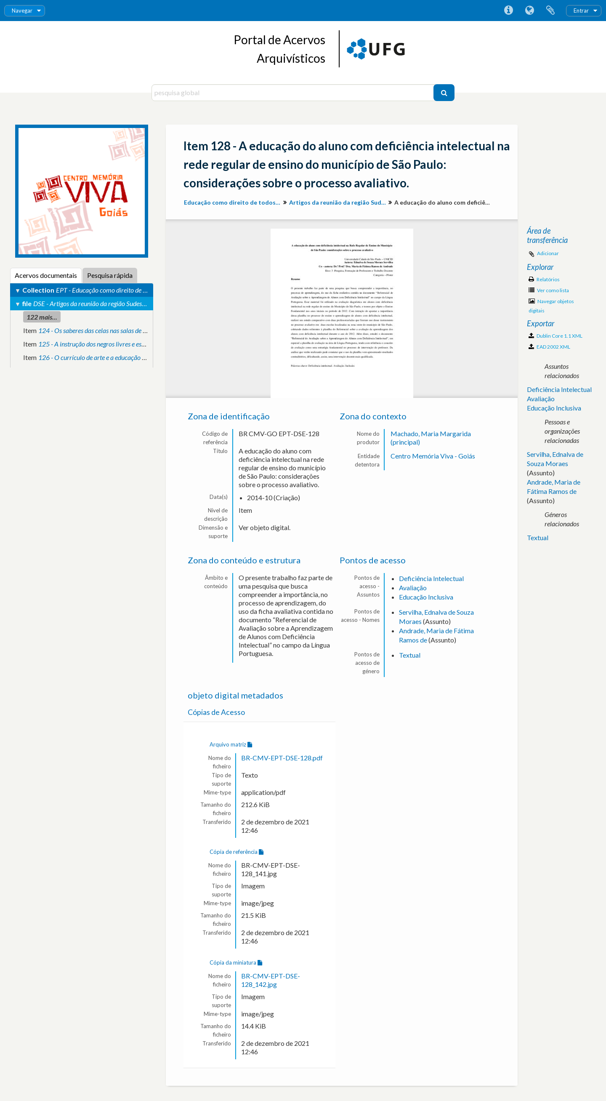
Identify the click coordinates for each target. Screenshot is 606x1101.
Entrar (581, 10)
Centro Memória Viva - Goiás (433, 456)
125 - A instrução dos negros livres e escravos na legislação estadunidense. (137, 344)
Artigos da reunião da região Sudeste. (338, 202)
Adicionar (548, 253)
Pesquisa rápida (110, 275)
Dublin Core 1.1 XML (555, 336)
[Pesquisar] (443, 92)
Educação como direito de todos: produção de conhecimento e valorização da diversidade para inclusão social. (233, 202)
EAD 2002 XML (549, 347)
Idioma (529, 10)
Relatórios (544, 279)
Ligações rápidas (508, 10)
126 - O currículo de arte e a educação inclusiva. (102, 357)
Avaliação (413, 588)
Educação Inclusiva (426, 597)
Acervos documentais (46, 275)
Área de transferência (550, 10)
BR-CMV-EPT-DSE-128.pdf (282, 758)
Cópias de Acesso (216, 712)
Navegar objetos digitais (551, 306)
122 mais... (42, 317)
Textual (409, 655)
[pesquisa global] (294, 92)
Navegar (22, 10)
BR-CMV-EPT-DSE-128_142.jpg (270, 980)
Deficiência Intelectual (431, 578)
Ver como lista (549, 290)
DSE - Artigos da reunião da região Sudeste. (90, 303)
